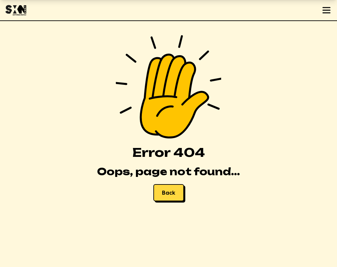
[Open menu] (326, 10)
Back (168, 192)
